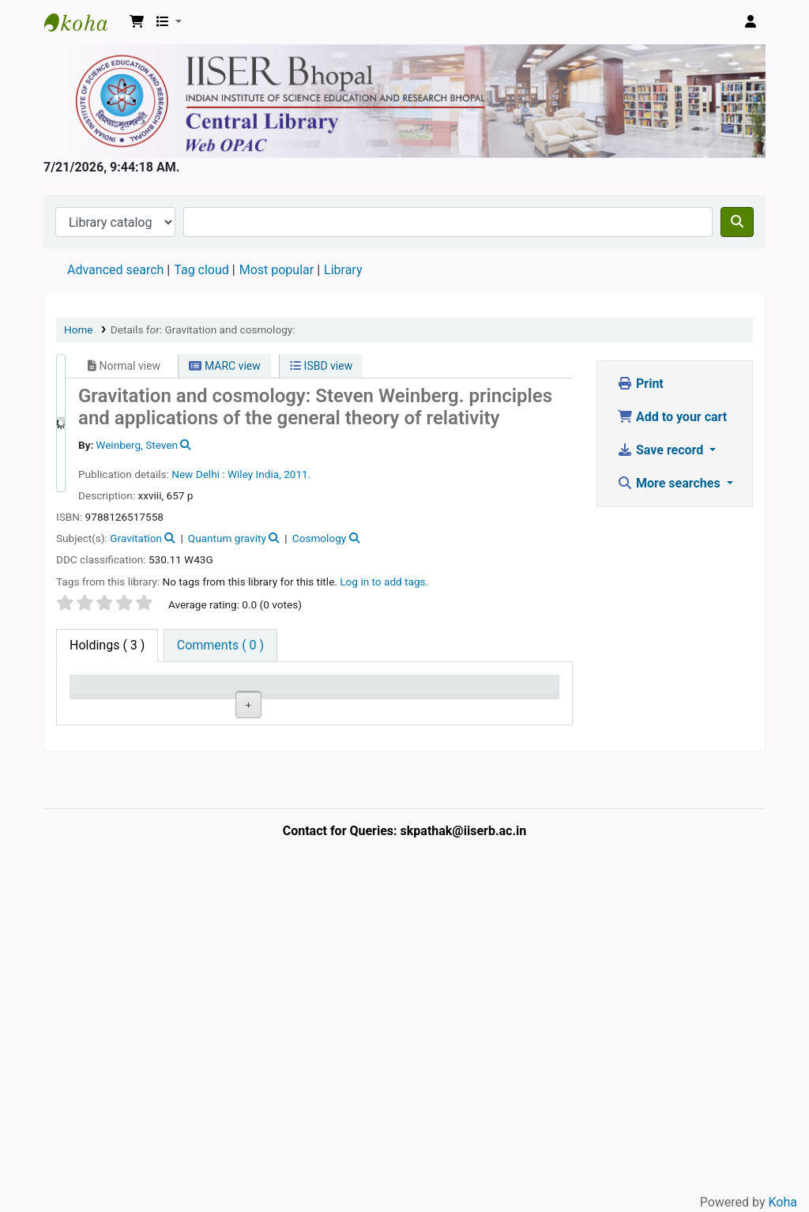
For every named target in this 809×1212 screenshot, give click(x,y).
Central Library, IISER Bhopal (174, 767)
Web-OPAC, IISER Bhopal (83, 22)
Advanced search (115, 269)
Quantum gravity (227, 538)
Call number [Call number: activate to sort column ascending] (309, 700)
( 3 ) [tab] (107, 645)
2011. (297, 474)
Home (78, 329)
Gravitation (136, 538)
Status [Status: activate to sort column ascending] (445, 707)
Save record (661, 449)
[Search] (737, 222)
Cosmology (319, 538)
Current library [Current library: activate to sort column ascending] (168, 700)
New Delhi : (197, 474)
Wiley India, (254, 474)
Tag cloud (201, 269)
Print (640, 383)
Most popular (276, 269)
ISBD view (321, 365)
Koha (783, 1202)
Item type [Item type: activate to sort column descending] (91, 700)
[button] (136, 22)
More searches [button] (670, 483)
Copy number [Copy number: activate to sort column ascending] (379, 700)
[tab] (220, 645)
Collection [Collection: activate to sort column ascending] (245, 707)
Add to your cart (672, 416)
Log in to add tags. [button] (384, 581)
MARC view (224, 365)
